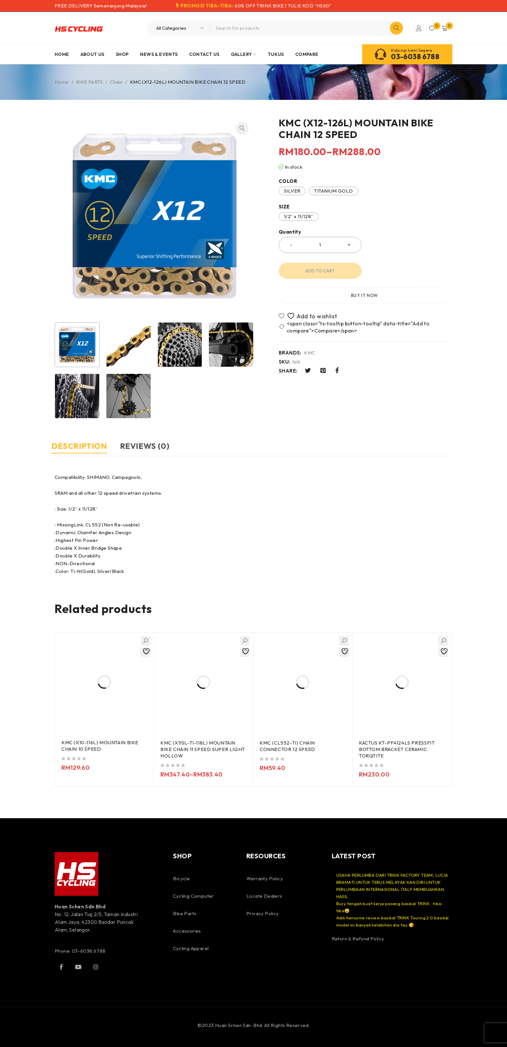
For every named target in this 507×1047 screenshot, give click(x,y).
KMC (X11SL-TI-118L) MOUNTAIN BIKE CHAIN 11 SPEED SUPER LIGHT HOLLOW (198, 749)
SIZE (284, 206)
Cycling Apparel (191, 948)
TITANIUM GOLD (333, 191)
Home (62, 82)
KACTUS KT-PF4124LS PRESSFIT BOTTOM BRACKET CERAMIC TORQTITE (397, 749)
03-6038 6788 (415, 56)
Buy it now (410, 271)
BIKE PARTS (89, 82)
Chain (116, 82)
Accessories (187, 930)
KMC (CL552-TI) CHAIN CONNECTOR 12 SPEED (288, 746)
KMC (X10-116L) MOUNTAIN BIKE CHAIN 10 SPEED (100, 745)
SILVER (292, 191)
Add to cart (320, 271)
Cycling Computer (193, 896)
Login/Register (416, 28)
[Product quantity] (320, 245)
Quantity (290, 232)
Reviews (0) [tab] (154, 446)
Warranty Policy (264, 878)
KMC (309, 328)
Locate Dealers (264, 896)
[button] (242, 128)
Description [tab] (82, 446)
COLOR (288, 181)
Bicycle (181, 878)
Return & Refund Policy (358, 938)
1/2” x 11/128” (298, 216)
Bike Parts (184, 913)
